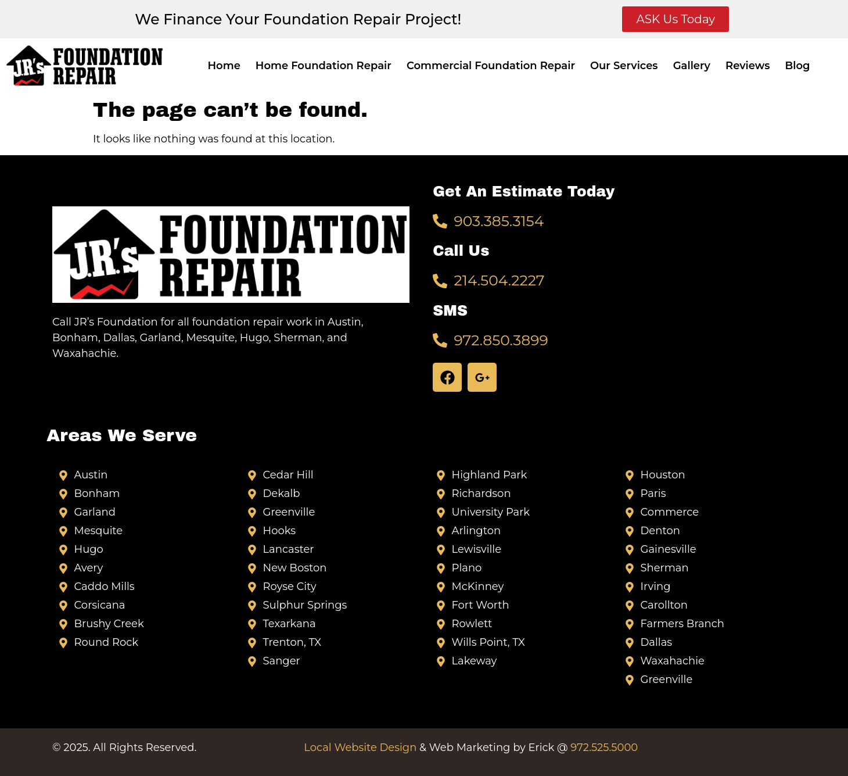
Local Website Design (360, 747)
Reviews (747, 65)
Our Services (624, 65)
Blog (797, 65)
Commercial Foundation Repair (491, 65)
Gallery (691, 65)
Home (223, 65)
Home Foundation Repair (323, 65)
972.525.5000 (604, 747)
